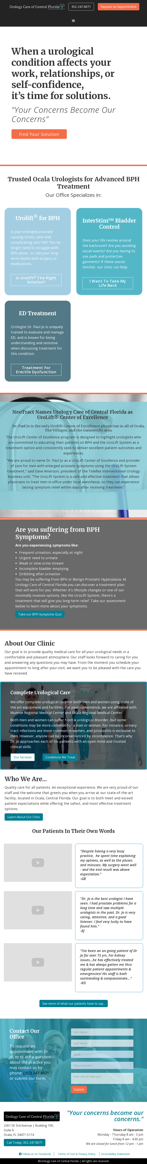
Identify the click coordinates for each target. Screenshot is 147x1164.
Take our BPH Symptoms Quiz (40, 617)
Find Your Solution (39, 134)
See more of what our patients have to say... (73, 1003)
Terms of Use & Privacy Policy (76, 1154)
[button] (73, 21)
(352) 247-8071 (36, 1073)
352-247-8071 (81, 7)
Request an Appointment (118, 7)
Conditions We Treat (61, 757)
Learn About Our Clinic (23, 817)
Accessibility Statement (115, 1154)
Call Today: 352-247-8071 (24, 1142)
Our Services (24, 757)
